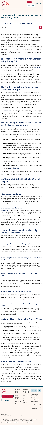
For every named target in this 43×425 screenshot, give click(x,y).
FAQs (16, 403)
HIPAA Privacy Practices (12, 415)
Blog (24, 400)
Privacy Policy (4, 415)
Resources (26, 399)
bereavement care (14, 168)
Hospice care (4, 210)
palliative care (37, 67)
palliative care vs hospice (26, 186)
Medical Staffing (17, 398)
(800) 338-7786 (35, 401)
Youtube (39, 391)
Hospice (17, 395)
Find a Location (7, 396)
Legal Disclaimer (22, 415)
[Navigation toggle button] (40, 3)
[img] (5, 4)
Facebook (32, 391)
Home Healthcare (17, 392)
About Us (25, 389)
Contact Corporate (35, 404)
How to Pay (18, 401)
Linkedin (35, 391)
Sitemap (28, 415)
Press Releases (4, 414)
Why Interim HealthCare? (26, 392)
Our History (25, 395)
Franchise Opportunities (34, 407)
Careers (7, 400)
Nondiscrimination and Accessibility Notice (10, 417)
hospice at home (7, 110)
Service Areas (25, 403)
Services (17, 389)
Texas (3, 9)
